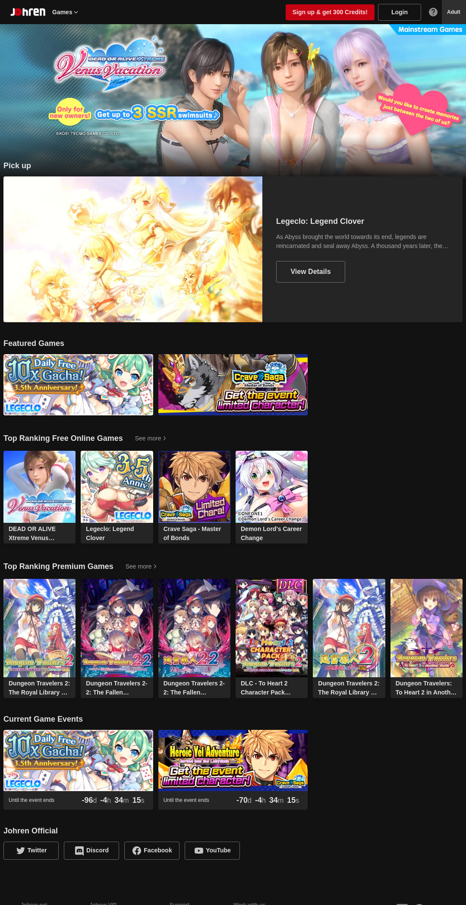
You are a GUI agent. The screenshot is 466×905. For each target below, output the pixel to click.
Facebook (158, 850)
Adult (453, 12)
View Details (310, 271)
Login (399, 12)
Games (65, 12)
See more (148, 438)
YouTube (218, 850)
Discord (97, 850)
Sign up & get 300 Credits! (330, 12)
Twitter (37, 850)
